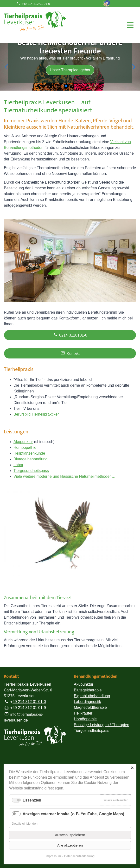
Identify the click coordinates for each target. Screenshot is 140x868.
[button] (6, 66)
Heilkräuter (83, 713)
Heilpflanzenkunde (29, 453)
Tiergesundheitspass (31, 471)
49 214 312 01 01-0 (29, 702)
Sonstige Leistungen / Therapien (101, 725)
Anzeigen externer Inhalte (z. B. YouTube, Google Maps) (73, 814)
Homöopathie (24, 447)
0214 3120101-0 (70, 334)
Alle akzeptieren (70, 845)
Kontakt (70, 353)
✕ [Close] (132, 768)
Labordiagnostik (87, 702)
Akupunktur (23, 442)
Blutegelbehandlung (30, 459)
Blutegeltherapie (88, 690)
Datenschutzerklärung (79, 856)
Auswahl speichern (70, 835)
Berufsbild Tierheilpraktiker (36, 414)
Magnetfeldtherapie (90, 707)
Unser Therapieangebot (70, 70)
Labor (18, 465)
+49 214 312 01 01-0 (33, 4)
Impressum (53, 856)
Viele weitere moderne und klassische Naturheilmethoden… (64, 476)
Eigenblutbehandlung (92, 696)
